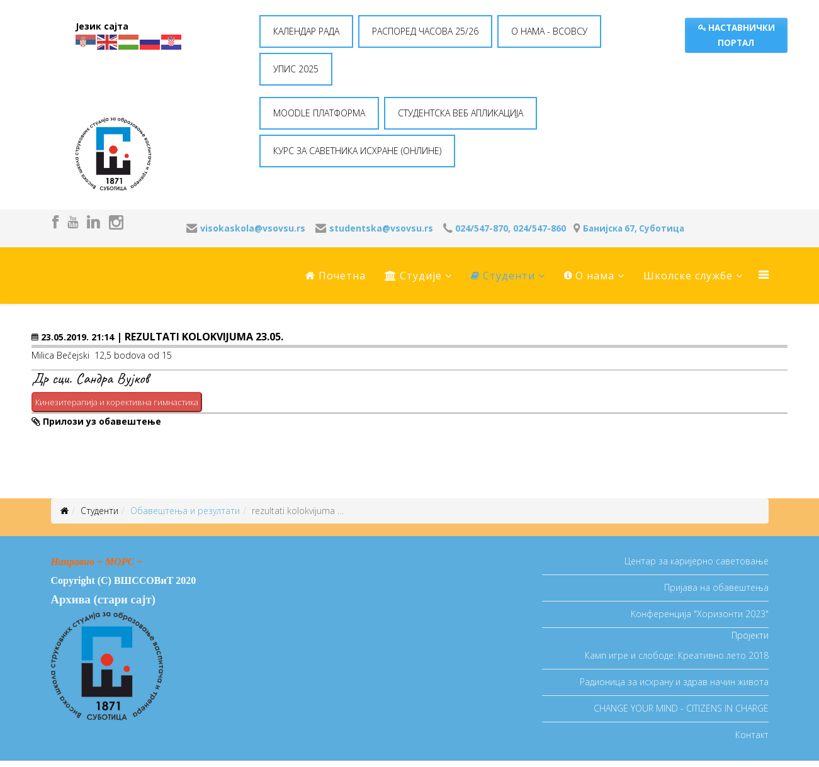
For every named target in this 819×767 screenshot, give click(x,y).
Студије (413, 276)
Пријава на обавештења (716, 587)
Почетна (335, 276)
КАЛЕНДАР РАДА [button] (306, 31)
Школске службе (688, 276)
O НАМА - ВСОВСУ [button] (549, 31)
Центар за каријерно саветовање (696, 561)
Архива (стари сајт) (103, 599)
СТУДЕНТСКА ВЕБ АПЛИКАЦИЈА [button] (460, 113)
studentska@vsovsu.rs (381, 228)
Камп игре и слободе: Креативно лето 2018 (677, 655)
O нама (589, 276)
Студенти (503, 276)
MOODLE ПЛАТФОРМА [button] (319, 113)
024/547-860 (539, 228)
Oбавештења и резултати (185, 511)
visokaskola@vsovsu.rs (252, 228)
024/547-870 (481, 228)
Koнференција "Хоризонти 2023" (700, 614)
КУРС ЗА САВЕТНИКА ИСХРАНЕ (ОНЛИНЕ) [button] (357, 151)
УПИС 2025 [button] (296, 69)
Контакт (752, 735)
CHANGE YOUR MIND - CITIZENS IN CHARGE (681, 708)
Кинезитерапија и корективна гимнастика (116, 402)
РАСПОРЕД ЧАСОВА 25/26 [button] (425, 31)
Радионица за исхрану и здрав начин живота (674, 682)
